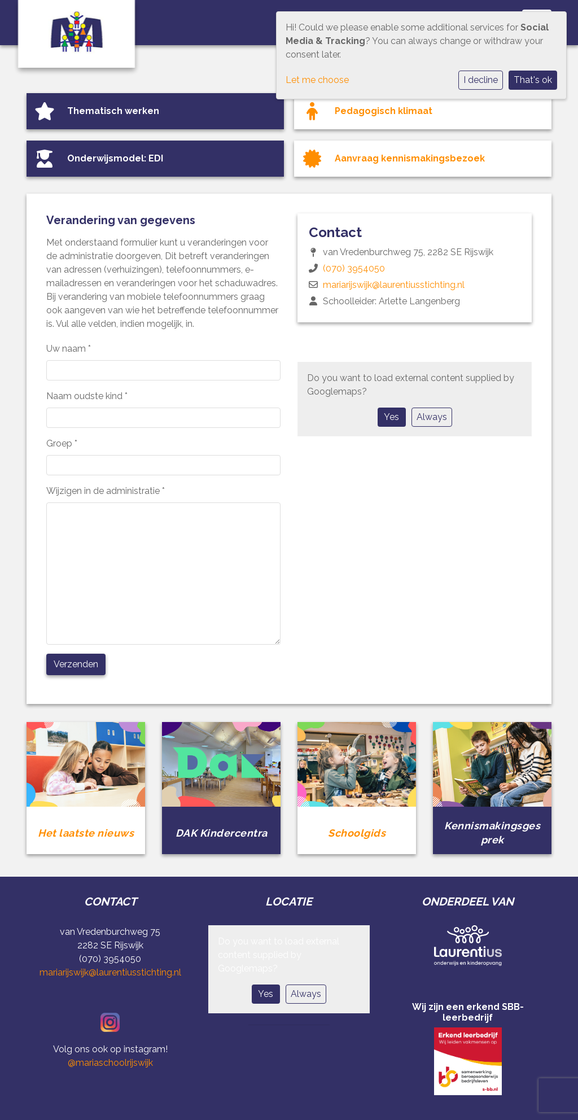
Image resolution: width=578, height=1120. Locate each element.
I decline (480, 80)
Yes (391, 417)
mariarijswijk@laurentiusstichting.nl (394, 284)
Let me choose (317, 80)
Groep (61, 443)
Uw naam (68, 348)
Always (432, 417)
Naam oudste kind (87, 396)
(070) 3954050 (354, 268)
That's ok (533, 80)
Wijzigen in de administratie (105, 490)
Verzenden (76, 664)
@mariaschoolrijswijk (110, 1062)
